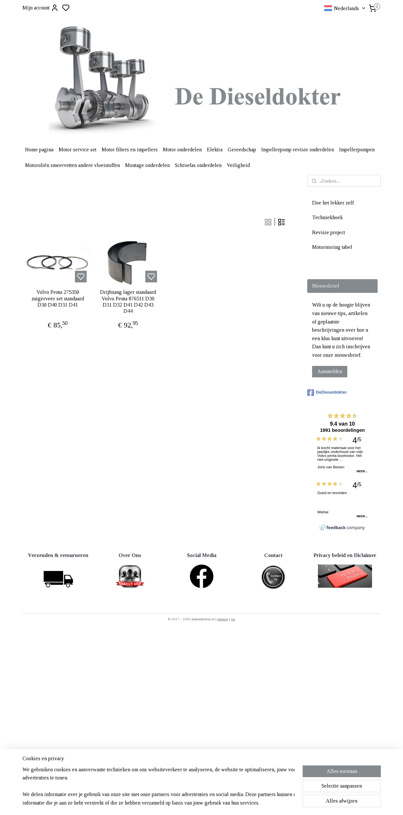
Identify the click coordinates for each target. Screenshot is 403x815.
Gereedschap (242, 149)
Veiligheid (238, 165)
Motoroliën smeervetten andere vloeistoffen (72, 165)
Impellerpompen (357, 149)
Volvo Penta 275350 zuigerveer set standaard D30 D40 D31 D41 (57, 298)
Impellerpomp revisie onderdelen (297, 149)
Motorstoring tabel (332, 247)
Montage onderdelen (147, 165)
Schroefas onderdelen (198, 165)
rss (233, 619)
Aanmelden (329, 371)
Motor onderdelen (182, 149)
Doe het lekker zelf (333, 202)
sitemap (222, 619)
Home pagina (39, 149)
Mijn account (40, 8)
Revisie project (328, 232)
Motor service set (77, 149)
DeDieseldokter (327, 393)
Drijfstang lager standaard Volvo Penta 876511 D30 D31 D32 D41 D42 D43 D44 (128, 301)
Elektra (215, 149)
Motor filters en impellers (130, 149)
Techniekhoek (327, 217)
